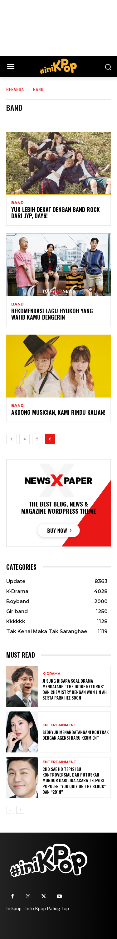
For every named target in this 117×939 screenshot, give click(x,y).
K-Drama (51, 673)
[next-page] (20, 810)
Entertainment (59, 725)
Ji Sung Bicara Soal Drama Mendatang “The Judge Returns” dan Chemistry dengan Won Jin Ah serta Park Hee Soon (74, 689)
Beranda (15, 89)
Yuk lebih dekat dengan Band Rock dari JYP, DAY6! (55, 212)
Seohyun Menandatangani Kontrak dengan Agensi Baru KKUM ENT (75, 735)
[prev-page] (11, 439)
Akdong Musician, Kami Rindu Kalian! (58, 412)
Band (17, 203)
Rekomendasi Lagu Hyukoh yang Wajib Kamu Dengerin (52, 314)
